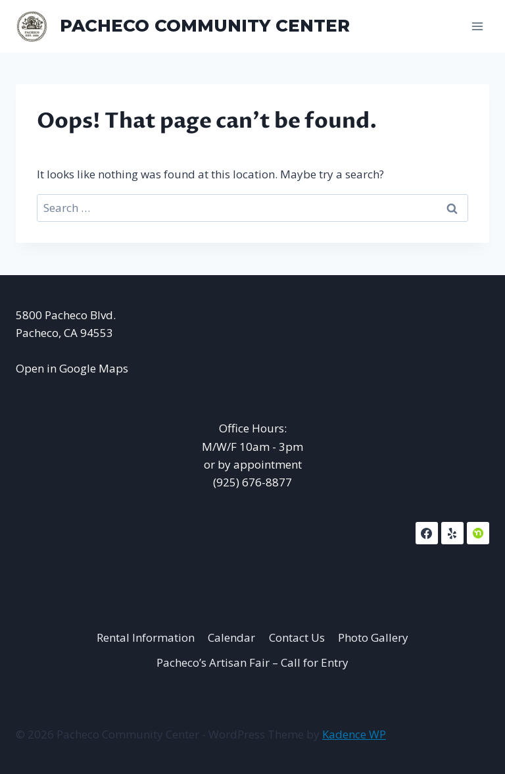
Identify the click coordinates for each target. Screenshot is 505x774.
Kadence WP (354, 734)
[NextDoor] (478, 533)
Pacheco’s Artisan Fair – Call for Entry (252, 662)
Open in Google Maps (72, 368)
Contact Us (297, 637)
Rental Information (146, 637)
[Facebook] (427, 533)
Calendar (231, 637)
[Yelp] (452, 533)
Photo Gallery (373, 637)
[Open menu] (477, 26)
